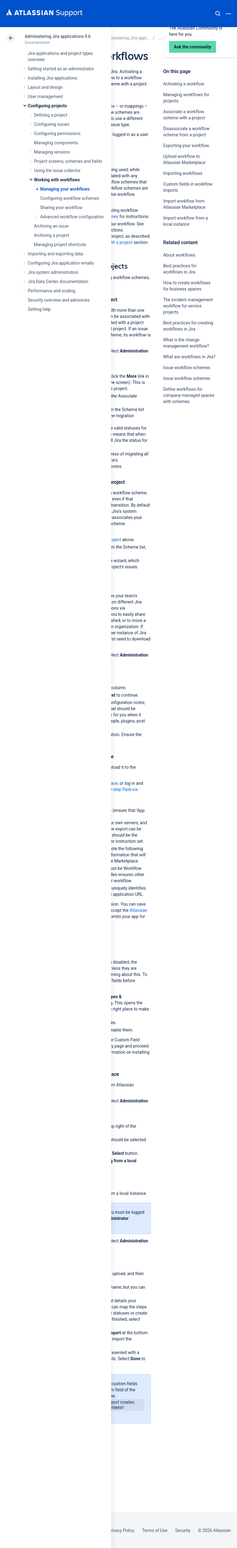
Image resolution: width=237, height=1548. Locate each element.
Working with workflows (57, 179)
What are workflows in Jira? (189, 356)
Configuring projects (47, 105)
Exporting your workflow (186, 145)
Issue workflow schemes (186, 367)
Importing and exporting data (55, 253)
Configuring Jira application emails (61, 263)
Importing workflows (182, 173)
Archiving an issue (51, 226)
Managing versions (52, 152)
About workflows (179, 255)
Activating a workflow (183, 83)
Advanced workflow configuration (72, 216)
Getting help (39, 309)
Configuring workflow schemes (69, 198)
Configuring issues (51, 124)
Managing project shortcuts (60, 244)
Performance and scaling (51, 290)
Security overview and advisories (58, 300)
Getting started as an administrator (61, 68)
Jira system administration (53, 272)
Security (182, 1530)
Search (218, 14)
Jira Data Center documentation (58, 281)
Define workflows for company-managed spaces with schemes (188, 395)
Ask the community (185, 462)
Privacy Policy (121, 1530)
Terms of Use (154, 1530)
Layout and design (45, 87)
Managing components (56, 142)
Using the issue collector (57, 170)
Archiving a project (51, 235)
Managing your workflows (64, 189)
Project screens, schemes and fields (68, 161)
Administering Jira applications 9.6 (57, 36)
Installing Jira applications (52, 78)
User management (45, 96)
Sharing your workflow (61, 207)
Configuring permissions (57, 133)
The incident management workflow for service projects (188, 306)
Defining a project (50, 115)
